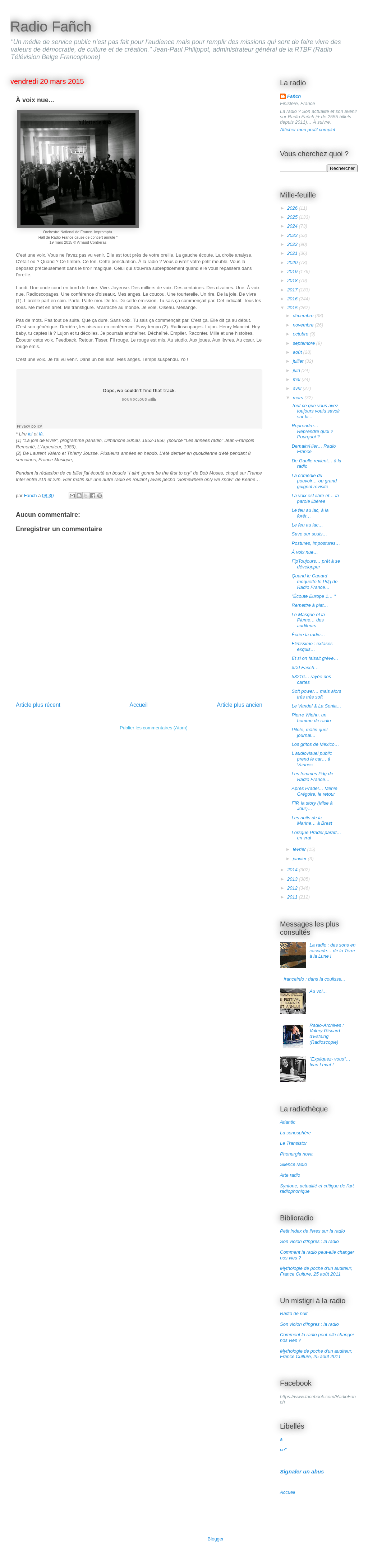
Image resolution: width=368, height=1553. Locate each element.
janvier (300, 858)
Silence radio (293, 1164)
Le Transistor (293, 1143)
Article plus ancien (239, 705)
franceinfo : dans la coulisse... (314, 979)
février (300, 849)
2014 (293, 869)
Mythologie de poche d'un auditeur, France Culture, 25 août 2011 (316, 1271)
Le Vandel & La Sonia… (316, 706)
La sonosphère (295, 1132)
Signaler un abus (302, 1471)
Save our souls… (309, 534)
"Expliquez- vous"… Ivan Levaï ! (329, 1061)
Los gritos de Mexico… (315, 744)
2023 (293, 235)
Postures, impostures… (315, 543)
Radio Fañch (51, 26)
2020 (293, 262)
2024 (293, 226)
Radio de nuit (294, 1313)
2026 (293, 208)
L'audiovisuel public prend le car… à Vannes (311, 759)
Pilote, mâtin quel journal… (309, 732)
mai (297, 379)
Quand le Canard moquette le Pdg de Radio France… (314, 581)
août (298, 352)
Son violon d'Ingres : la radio (309, 1241)
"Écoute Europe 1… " (313, 596)
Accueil (139, 705)
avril (298, 388)
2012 (293, 888)
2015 (293, 307)
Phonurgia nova (296, 1154)
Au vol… (318, 991)
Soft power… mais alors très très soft (316, 694)
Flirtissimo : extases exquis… (311, 646)
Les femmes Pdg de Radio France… (312, 776)
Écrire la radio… (308, 634)
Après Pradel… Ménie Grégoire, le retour (314, 791)
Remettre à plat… (309, 605)
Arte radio (290, 1175)
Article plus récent (38, 705)
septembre (304, 343)
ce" (283, 1449)
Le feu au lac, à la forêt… (309, 513)
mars (299, 397)
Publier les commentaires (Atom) (154, 727)
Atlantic (287, 1122)
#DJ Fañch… (305, 667)
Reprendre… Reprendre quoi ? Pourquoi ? (312, 431)
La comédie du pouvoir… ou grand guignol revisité (314, 481)
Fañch (294, 96)
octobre (301, 334)
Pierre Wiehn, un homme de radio (311, 717)
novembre (304, 325)
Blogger (216, 1539)
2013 (293, 879)
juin (297, 370)
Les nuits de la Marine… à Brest (311, 820)
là (40, 434)
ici (30, 434)
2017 (293, 289)
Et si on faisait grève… (314, 658)
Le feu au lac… (307, 525)
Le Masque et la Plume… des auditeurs (308, 620)
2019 (293, 271)
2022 (293, 244)
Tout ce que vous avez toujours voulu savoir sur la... (315, 411)
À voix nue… (304, 552)
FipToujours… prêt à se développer (315, 564)
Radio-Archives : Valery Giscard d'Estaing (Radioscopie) (326, 1034)
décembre (304, 315)
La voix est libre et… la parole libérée (315, 498)
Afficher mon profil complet (307, 129)
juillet (299, 361)
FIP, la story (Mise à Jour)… (311, 805)
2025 (293, 217)
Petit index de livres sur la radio (312, 1231)
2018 (293, 280)
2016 (293, 298)
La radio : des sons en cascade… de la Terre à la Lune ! (332, 950)
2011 (293, 897)
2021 (293, 253)
